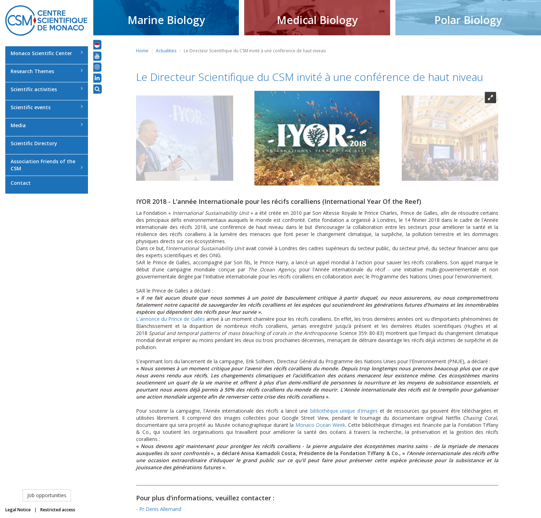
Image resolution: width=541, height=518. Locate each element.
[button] (97, 44)
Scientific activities (47, 89)
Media (47, 125)
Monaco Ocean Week (320, 425)
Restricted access (57, 510)
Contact (21, 182)
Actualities (166, 51)
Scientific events (47, 107)
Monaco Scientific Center (47, 53)
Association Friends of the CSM (47, 165)
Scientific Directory (34, 143)
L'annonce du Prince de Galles (170, 319)
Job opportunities (46, 495)
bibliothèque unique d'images (344, 410)
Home (142, 51)
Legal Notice (18, 510)
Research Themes (47, 71)
